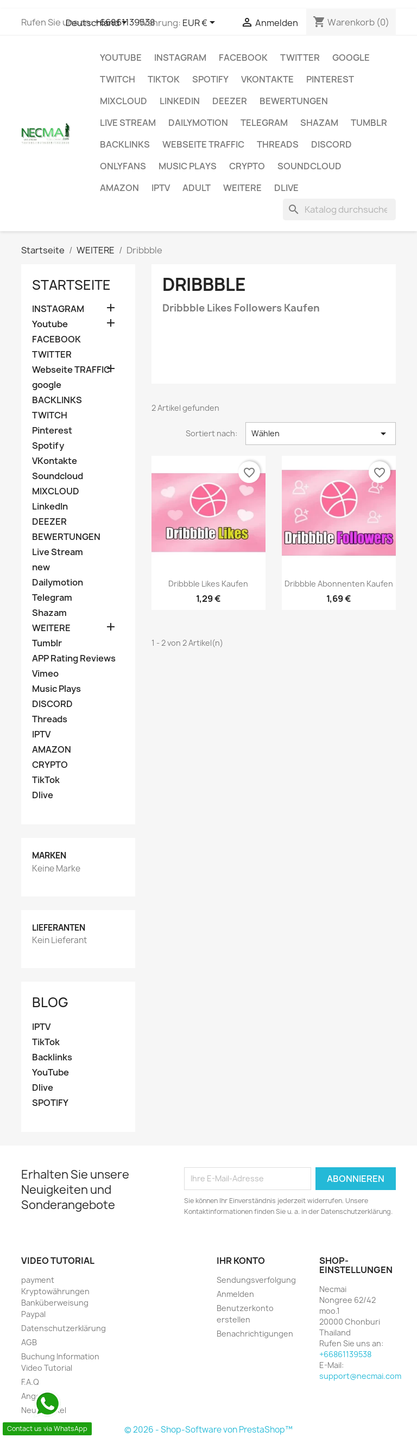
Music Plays (188, 166)
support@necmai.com (360, 1376)
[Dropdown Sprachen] (98, 23)
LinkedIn (180, 101)
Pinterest (330, 79)
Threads (278, 144)
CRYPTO (247, 166)
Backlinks (52, 1057)
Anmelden (235, 1294)
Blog (50, 1002)
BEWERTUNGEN (294, 101)
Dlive (286, 188)
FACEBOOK (243, 57)
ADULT (196, 188)
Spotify (210, 79)
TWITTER (300, 57)
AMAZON (119, 188)
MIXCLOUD (123, 101)
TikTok (164, 79)
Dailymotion (198, 123)
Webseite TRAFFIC (203, 144)
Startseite (71, 285)
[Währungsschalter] (200, 23)
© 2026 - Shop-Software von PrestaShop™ (208, 1429)
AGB (29, 1342)
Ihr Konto (241, 1261)
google (351, 57)
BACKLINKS (125, 144)
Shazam (319, 123)
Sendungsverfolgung (256, 1280)
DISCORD (331, 144)
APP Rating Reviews (74, 658)
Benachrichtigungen (255, 1333)
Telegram (264, 123)
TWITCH (117, 79)
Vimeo (45, 673)
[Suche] (339, 209)
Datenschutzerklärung (63, 1328)
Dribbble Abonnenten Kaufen (339, 583)
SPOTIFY (50, 1103)
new (41, 567)
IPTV (160, 188)
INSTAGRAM (180, 57)
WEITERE (242, 188)
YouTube (50, 1072)
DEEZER (229, 101)
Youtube (121, 57)
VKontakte (267, 79)
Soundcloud (309, 166)
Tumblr (369, 123)
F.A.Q (30, 1382)
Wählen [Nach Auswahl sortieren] (320, 433)
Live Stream (128, 123)
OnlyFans (123, 166)
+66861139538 (345, 1354)
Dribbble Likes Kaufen (208, 583)
